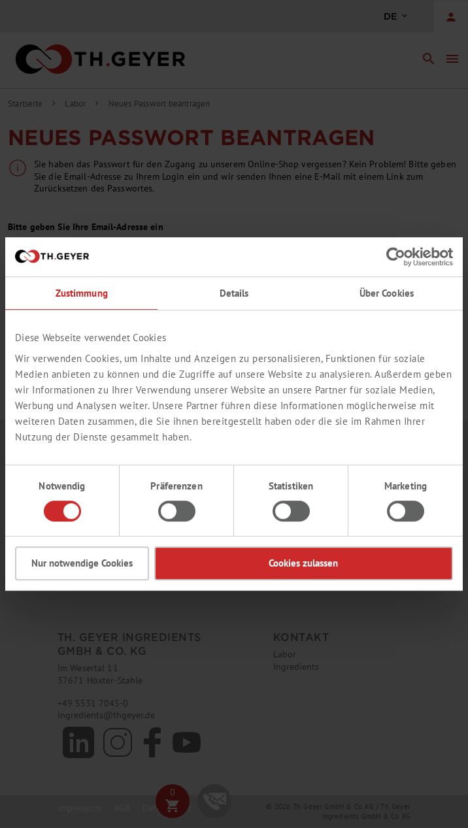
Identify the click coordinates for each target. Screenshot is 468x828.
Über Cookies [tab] (386, 293)
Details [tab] (234, 293)
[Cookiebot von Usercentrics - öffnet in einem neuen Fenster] (396, 257)
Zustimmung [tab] (82, 293)
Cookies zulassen (303, 563)
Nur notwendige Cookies (82, 563)
